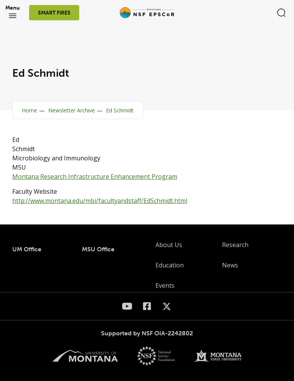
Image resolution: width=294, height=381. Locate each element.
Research (235, 245)
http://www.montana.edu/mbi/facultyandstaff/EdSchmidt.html (99, 200)
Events (165, 285)
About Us (168, 245)
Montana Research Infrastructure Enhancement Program (94, 176)
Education (169, 265)
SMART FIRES (54, 13)
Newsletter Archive (71, 110)
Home (29, 110)
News (230, 265)
